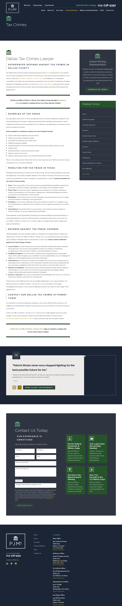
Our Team (37, 542)
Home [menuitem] (43, 10)
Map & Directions (58, 550)
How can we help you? (22, 468)
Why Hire (27, 5)
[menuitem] (97, 114)
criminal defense (47, 84)
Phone (17, 456)
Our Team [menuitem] (59, 10)
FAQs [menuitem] (102, 10)
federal (48, 73)
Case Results (49, 5)
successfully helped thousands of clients (19, 318)
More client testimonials (39, 388)
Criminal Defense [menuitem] (71, 10)
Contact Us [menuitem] (110, 10)
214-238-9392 (107, 5)
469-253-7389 (58, 563)
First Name (18, 450)
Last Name (40, 450)
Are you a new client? (21, 462)
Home (36, 538)
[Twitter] (11, 564)
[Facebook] (16, 564)
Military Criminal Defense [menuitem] (89, 10)
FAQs (35, 549)
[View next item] (20, 388)
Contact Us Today (97, 89)
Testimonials (37, 5)
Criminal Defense (39, 546)
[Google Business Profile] (7, 564)
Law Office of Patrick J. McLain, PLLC (31, 78)
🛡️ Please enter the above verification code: (28, 484)
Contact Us (37, 553)
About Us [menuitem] (50, 10)
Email (38, 456)
